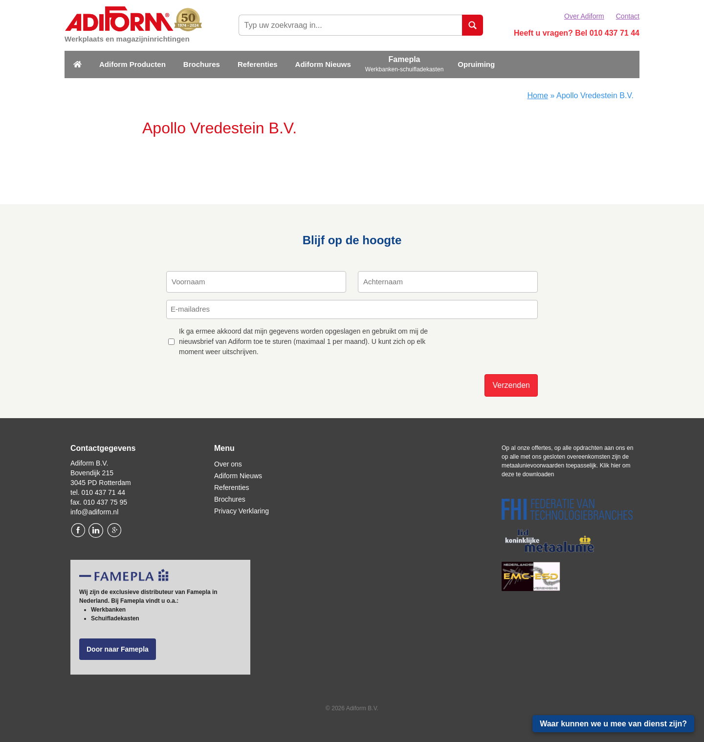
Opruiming (476, 64)
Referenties (258, 64)
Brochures (201, 64)
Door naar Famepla (118, 649)
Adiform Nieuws (323, 64)
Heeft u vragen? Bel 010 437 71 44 (576, 33)
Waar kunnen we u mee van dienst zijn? (613, 724)
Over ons (228, 464)
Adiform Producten (132, 64)
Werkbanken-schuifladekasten (404, 69)
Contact (627, 16)
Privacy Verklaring (241, 511)
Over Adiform (584, 16)
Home (537, 95)
